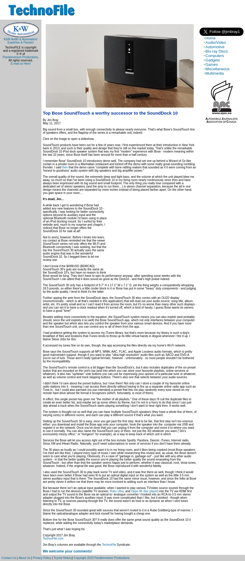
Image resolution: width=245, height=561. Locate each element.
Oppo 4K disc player (144, 491)
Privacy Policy (42, 558)
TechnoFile (109, 544)
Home (210, 38)
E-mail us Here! (21, 63)
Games (211, 64)
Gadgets (212, 60)
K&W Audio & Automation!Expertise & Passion (20, 39)
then (65, 167)
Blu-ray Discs (216, 51)
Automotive (214, 47)
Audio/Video (215, 42)
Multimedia (214, 73)
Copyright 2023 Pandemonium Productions (102, 558)
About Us (24, 558)
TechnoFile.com (53, 538)
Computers (214, 55)
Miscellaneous (217, 69)
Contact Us (8, 558)
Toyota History (62, 558)
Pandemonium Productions (20, 57)
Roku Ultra (117, 491)
